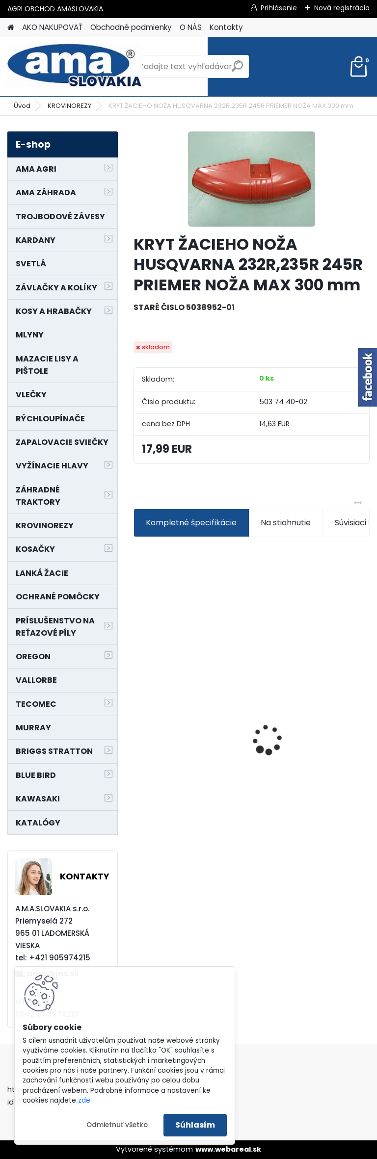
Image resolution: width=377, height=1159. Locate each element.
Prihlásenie (279, 8)
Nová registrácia (342, 8)
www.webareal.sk (228, 1149)
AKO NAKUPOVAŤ (52, 27)
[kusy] (158, 820)
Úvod (22, 105)
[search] (237, 69)
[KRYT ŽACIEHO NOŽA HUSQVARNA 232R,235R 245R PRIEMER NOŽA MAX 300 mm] (251, 179)
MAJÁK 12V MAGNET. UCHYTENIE (300, 739)
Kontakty (226, 27)
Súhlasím (195, 1125)
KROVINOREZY (69, 105)
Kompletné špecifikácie (191, 522)
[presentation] (139, 722)
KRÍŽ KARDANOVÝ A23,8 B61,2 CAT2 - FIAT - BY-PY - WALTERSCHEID (190, 673)
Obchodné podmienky (131, 27)
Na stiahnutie (286, 522)
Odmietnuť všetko (117, 1125)
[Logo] (74, 66)
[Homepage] (10, 27)
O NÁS (191, 27)
